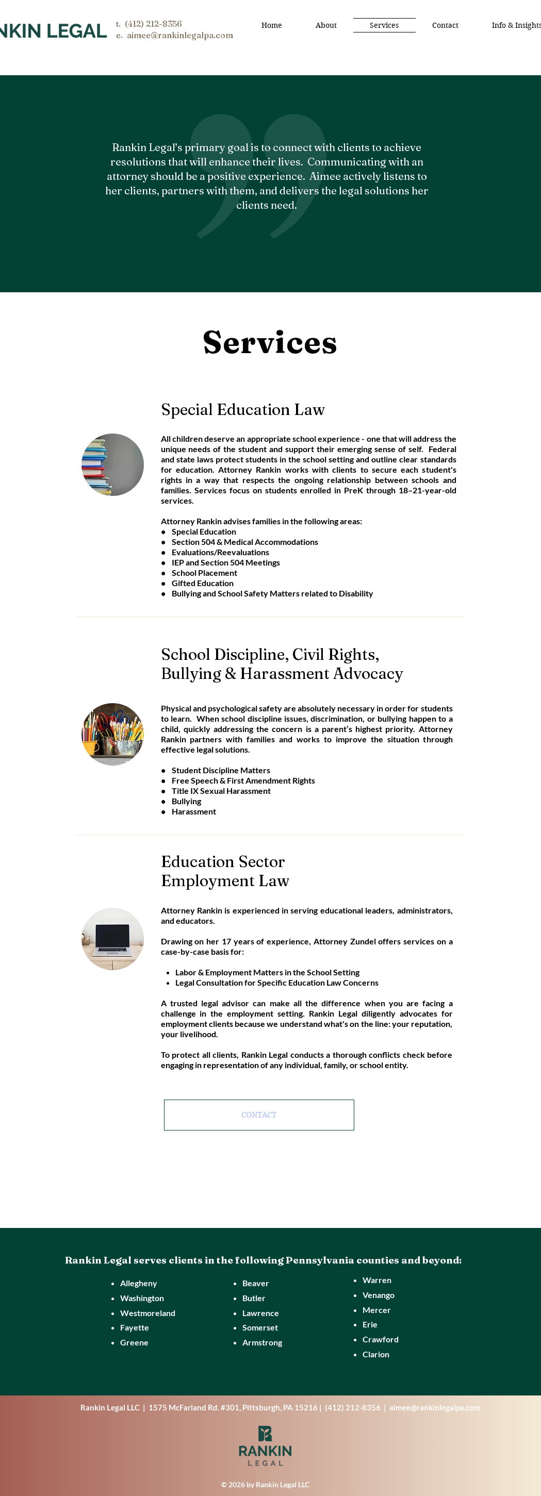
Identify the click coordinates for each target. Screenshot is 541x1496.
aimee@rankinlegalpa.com (435, 1407)
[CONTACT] (259, 1115)
